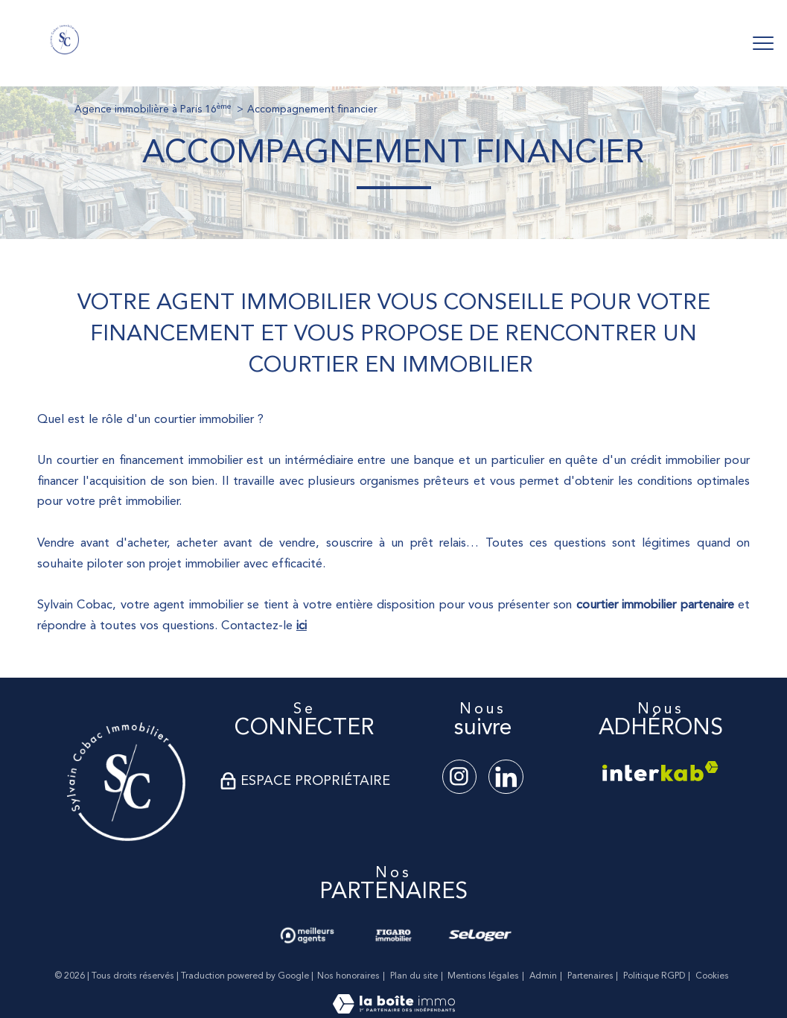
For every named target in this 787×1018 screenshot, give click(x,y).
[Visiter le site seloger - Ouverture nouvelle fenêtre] (480, 935)
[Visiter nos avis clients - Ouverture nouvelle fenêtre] (307, 935)
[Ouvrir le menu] (763, 43)
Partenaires (590, 976)
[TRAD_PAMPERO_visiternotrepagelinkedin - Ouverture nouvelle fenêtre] (505, 777)
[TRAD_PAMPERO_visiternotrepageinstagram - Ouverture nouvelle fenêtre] (459, 777)
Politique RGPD (654, 976)
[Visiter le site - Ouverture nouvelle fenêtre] (126, 782)
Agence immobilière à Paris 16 (152, 110)
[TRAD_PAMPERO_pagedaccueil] (65, 51)
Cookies (712, 976)
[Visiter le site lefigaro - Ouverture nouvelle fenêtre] (393, 935)
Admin (543, 976)
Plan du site (414, 976)
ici (301, 626)
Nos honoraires (348, 976)
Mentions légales (483, 976)
